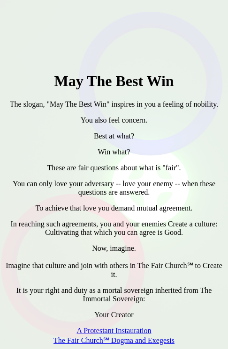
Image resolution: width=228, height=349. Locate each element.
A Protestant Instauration (113, 330)
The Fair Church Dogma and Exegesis (114, 340)
